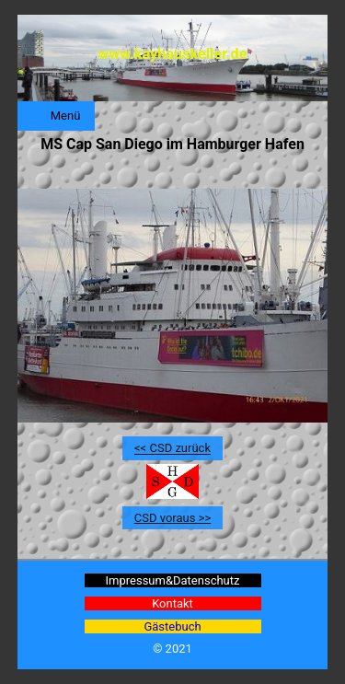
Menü (66, 115)
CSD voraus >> (172, 518)
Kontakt (172, 603)
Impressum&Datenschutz (173, 580)
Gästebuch (172, 626)
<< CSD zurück (172, 449)
